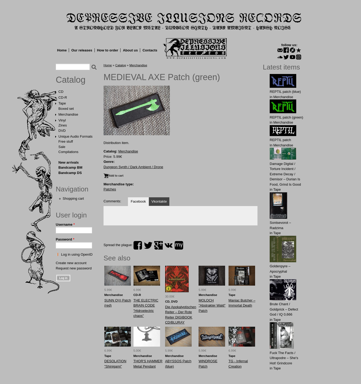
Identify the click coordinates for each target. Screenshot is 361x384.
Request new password (74, 268)
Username (65, 224)
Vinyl (62, 120)
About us (130, 50)
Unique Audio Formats (75, 136)
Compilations (68, 152)
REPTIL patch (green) (286, 117)
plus (158, 245)
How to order (107, 50)
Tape (62, 103)
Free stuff (65, 141)
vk (168, 245)
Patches (110, 189)
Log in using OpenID (77, 254)
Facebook (138, 201)
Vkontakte (159, 201)
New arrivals (68, 162)
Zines (62, 125)
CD (60, 92)
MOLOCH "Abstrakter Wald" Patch (212, 305)
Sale (61, 147)
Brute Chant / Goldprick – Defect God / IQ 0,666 (284, 309)
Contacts (150, 50)
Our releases (81, 50)
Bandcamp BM (70, 167)
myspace (179, 245)
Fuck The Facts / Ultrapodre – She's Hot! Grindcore (284, 358)
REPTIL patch (280, 140)
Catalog (70, 80)
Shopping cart (73, 198)
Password (65, 239)
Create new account (71, 263)
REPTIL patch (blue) (285, 92)
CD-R (62, 97)
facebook (138, 245)
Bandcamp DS (70, 173)
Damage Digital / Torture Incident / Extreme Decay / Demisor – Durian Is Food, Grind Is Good (285, 174)
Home (62, 50)
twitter (148, 245)
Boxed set (66, 109)
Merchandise (68, 114)
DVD (62, 131)
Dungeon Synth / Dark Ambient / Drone (133, 167)
